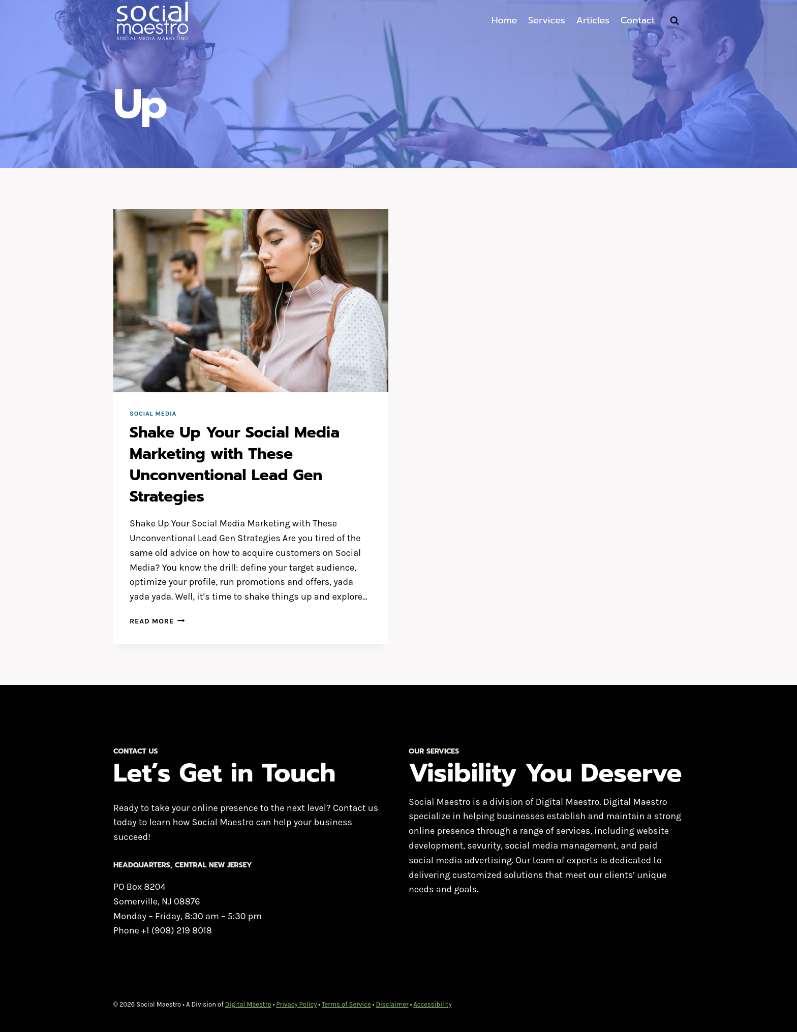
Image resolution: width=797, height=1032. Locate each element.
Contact (638, 20)
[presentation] (250, 300)
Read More (157, 621)
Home (504, 20)
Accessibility (432, 1004)
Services (546, 20)
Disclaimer (392, 1004)
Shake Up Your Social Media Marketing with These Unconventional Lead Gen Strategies (235, 464)
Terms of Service (346, 1004)
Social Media (153, 413)
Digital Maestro (248, 1004)
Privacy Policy (296, 1004)
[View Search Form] (674, 21)
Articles (592, 20)
